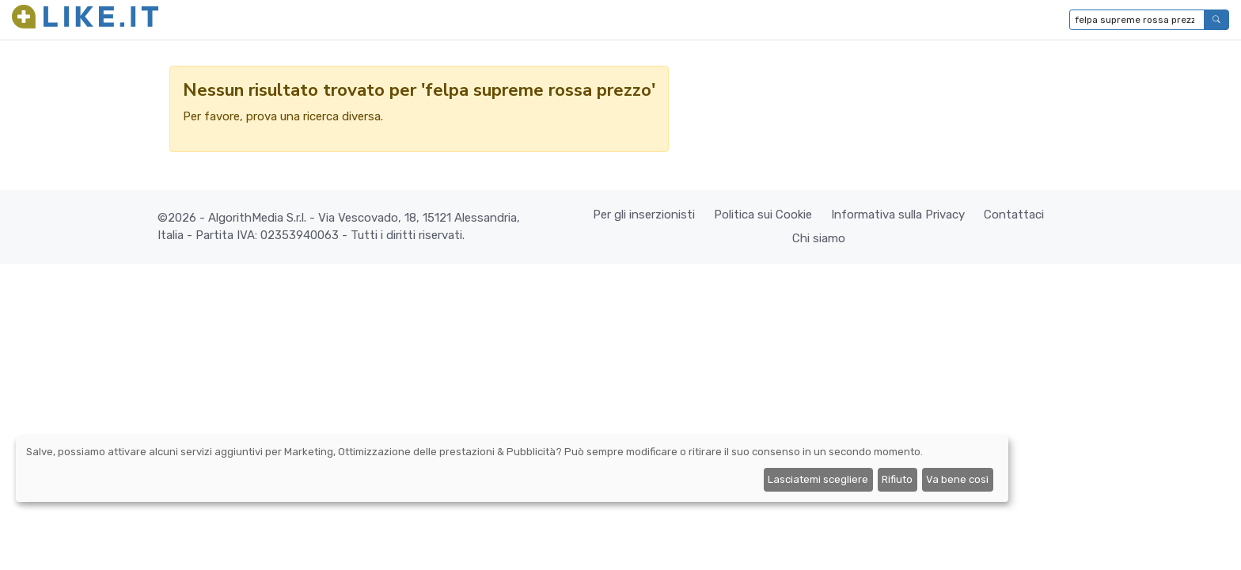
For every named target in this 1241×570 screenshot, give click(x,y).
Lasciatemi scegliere (818, 479)
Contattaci (1014, 214)
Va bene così (957, 479)
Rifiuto (897, 479)
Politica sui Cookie (763, 214)
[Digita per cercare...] (1137, 20)
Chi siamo (818, 238)
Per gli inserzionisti (644, 214)
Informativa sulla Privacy (898, 214)
